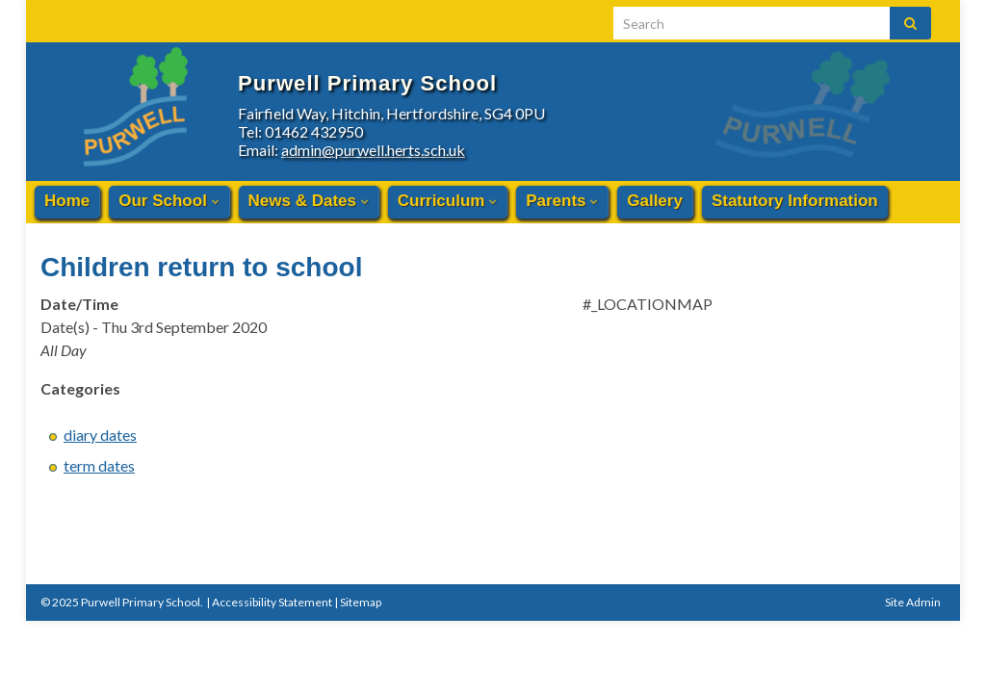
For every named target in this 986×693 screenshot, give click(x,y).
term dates (99, 465)
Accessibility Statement (272, 602)
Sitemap (360, 602)
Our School (168, 201)
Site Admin (913, 602)
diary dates (100, 434)
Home (67, 201)
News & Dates (308, 201)
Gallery (655, 201)
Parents (562, 201)
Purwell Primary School (517, 74)
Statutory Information (795, 201)
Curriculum (447, 201)
